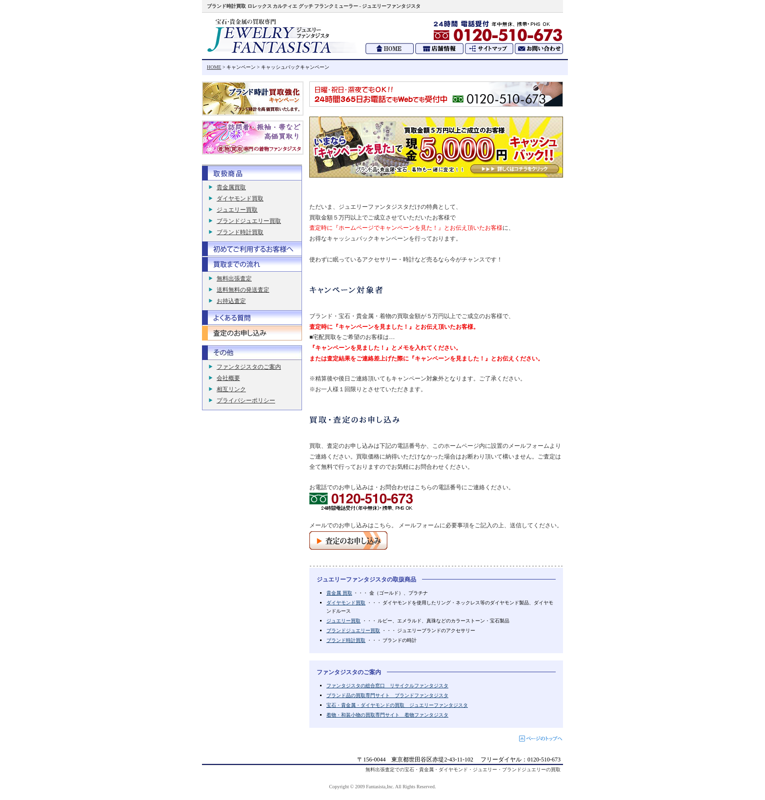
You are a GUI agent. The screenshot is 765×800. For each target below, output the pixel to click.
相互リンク (231, 389)
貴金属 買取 (339, 593)
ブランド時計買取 (345, 640)
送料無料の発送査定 (243, 289)
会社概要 (228, 378)
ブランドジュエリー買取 (353, 630)
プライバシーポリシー (246, 400)
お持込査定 (231, 301)
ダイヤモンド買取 (345, 602)
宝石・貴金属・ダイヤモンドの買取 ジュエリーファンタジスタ (397, 705)
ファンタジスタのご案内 (249, 366)
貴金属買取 (231, 187)
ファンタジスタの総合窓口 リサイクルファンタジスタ (387, 685)
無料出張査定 (234, 278)
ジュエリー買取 (343, 620)
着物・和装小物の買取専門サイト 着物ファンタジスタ (387, 715)
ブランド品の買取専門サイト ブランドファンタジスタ (387, 695)
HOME (214, 67)
